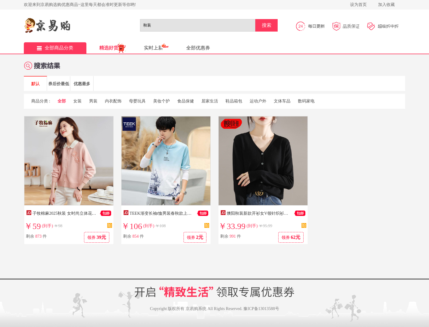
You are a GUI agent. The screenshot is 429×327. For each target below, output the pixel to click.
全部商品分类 (55, 47)
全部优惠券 (198, 47)
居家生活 (209, 101)
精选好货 (108, 47)
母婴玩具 (137, 101)
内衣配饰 (113, 101)
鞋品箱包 (234, 101)
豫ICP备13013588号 (261, 308)
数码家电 (306, 101)
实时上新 (153, 47)
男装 (93, 101)
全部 (61, 101)
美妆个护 (161, 101)
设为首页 (358, 4)
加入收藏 (386, 4)
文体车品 (282, 101)
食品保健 (185, 101)
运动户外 (258, 101)
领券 (96, 237)
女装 (77, 101)
